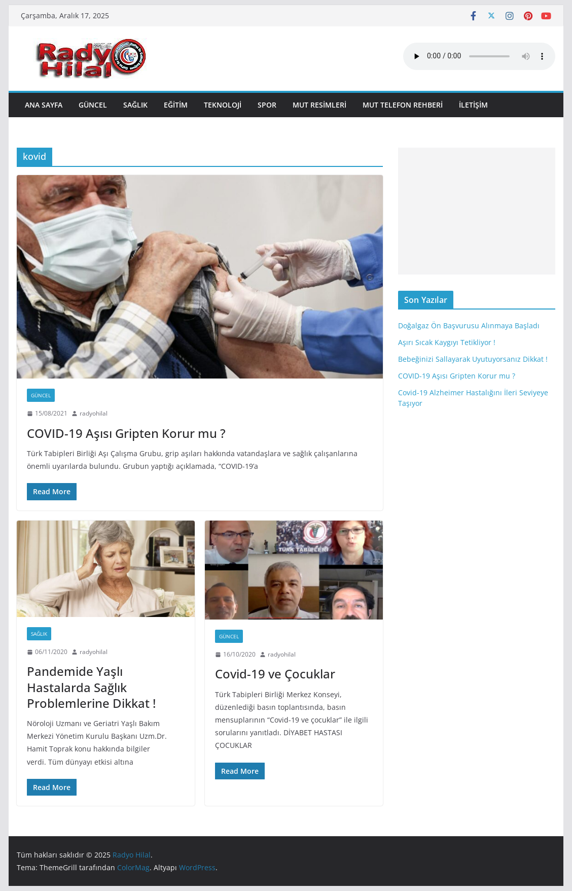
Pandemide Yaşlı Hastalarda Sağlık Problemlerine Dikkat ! (91, 687)
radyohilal (94, 413)
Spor (267, 105)
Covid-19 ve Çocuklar (275, 673)
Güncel (93, 105)
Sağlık (135, 105)
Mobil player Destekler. (479, 56)
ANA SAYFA (43, 105)
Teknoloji (222, 105)
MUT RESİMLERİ (319, 105)
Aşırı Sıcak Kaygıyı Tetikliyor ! (446, 342)
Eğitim (176, 105)
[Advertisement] (476, 211)
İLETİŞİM (473, 105)
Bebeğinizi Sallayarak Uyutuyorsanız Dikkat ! (473, 359)
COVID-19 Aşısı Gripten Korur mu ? (126, 433)
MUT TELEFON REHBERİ (403, 105)
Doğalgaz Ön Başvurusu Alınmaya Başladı (469, 325)
